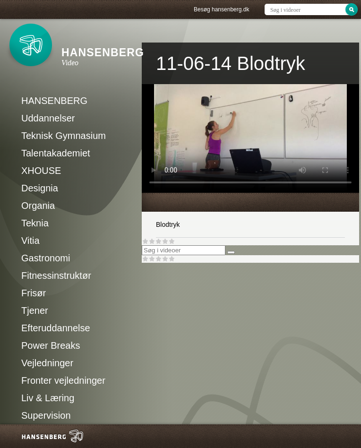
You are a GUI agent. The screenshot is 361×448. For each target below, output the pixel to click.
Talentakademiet (55, 153)
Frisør (33, 293)
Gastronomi (45, 258)
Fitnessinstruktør (56, 275)
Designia (39, 188)
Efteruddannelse (55, 328)
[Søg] (231, 252)
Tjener (34, 310)
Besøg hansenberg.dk (221, 9)
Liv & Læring (47, 398)
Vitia (30, 240)
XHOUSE (41, 170)
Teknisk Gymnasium (63, 135)
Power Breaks (50, 345)
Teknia (35, 223)
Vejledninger (47, 363)
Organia (38, 205)
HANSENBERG (54, 100)
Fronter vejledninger (63, 380)
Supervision (46, 415)
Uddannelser (48, 118)
